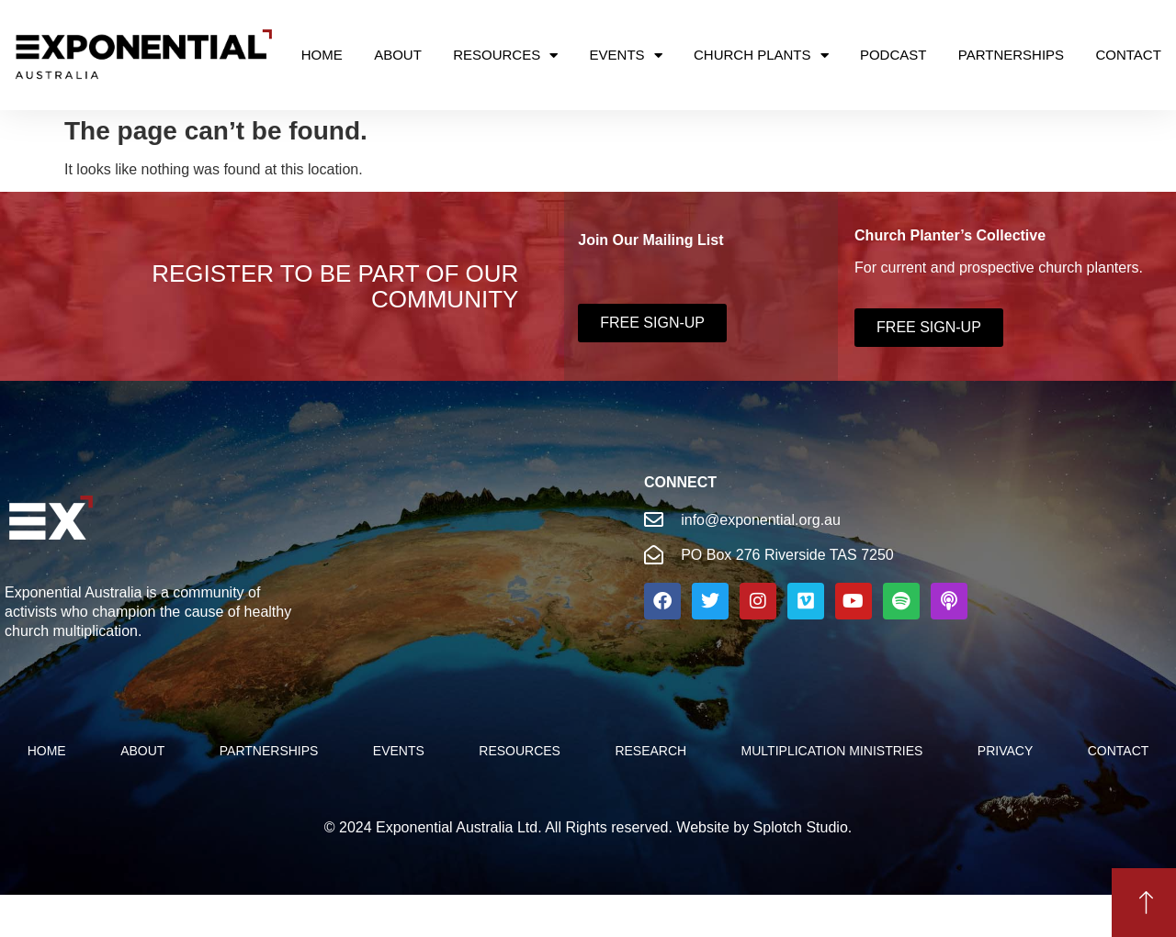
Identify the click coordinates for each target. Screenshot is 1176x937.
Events (626, 55)
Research (650, 750)
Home (322, 54)
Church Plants (761, 55)
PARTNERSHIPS (269, 750)
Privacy (1005, 750)
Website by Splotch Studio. (764, 827)
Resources (505, 55)
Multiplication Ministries (832, 750)
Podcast (893, 54)
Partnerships (1011, 54)
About (398, 54)
